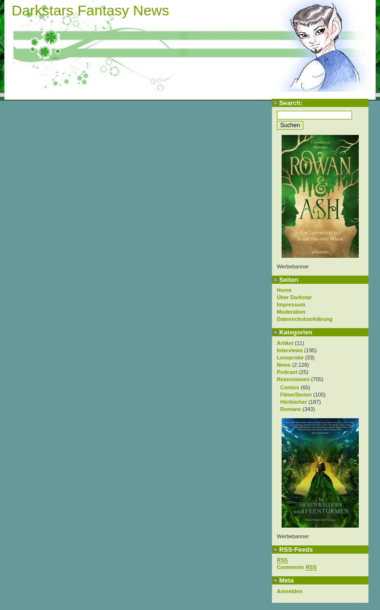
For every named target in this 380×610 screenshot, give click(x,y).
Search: (290, 102)
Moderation (291, 312)
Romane (290, 409)
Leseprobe (290, 357)
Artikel (285, 343)
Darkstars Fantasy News (90, 10)
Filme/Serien (296, 395)
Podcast (287, 372)
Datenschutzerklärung (305, 319)
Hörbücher (293, 402)
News (284, 365)
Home (284, 290)
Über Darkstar (294, 297)
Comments (297, 567)
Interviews (290, 350)
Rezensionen (293, 379)
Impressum (291, 304)
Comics (289, 387)
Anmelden (289, 591)
